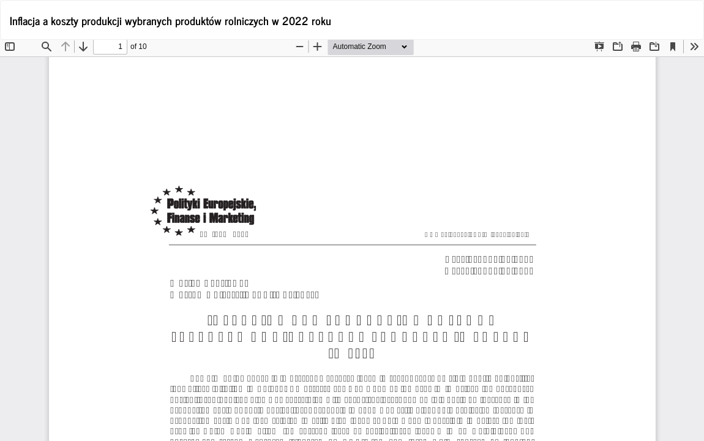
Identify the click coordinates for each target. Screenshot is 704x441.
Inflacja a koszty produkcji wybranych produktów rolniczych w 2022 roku (170, 20)
